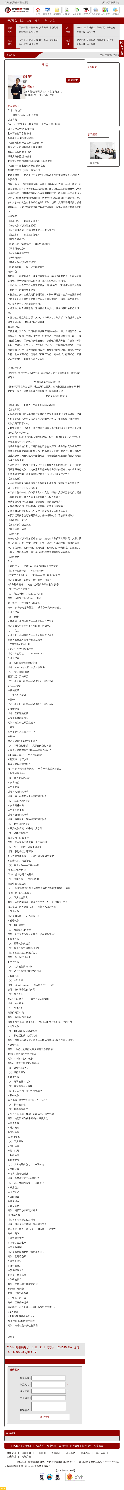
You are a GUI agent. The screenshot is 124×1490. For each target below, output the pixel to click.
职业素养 (43, 40)
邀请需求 (73, 80)
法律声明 (63, 1445)
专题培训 (76, 11)
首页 (37, 11)
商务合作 (74, 1445)
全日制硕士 (89, 27)
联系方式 (39, 1445)
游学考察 (95, 11)
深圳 (37, 20)
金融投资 (33, 27)
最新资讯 (47, 11)
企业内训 (11, 1456)
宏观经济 (81, 40)
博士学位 (81, 32)
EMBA (80, 27)
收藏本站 (115, 2)
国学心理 (33, 32)
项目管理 (33, 44)
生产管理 (23, 44)
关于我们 (27, 1445)
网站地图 (98, 1445)
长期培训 (66, 11)
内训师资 (105, 11)
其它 (52, 20)
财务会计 (53, 40)
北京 (21, 20)
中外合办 (111, 27)
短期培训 (57, 11)
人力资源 (43, 27)
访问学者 (91, 32)
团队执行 (111, 40)
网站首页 (16, 1445)
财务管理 (23, 32)
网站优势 (51, 1445)
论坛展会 (115, 11)
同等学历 (101, 27)
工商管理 (23, 27)
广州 (45, 20)
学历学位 (86, 11)
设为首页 (106, 2)
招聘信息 (86, 1445)
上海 (29, 20)
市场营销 (53, 27)
